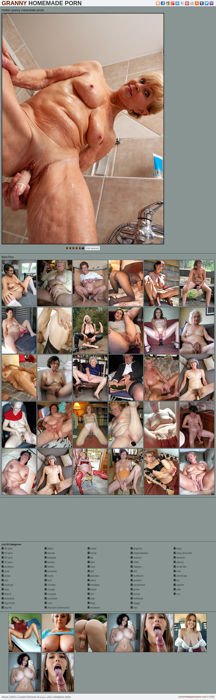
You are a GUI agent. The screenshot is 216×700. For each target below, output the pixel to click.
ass (5, 580)
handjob (93, 585)
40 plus (7, 548)
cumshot (51, 598)
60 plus (7, 557)
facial (92, 553)
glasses (93, 575)
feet (91, 562)
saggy (135, 603)
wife (177, 589)
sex (134, 607)
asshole (7, 585)
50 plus (7, 553)
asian (6, 575)
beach (6, 594)
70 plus (7, 562)
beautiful (8, 598)
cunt (48, 603)
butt (48, 580)
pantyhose (138, 585)
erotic (92, 548)
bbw (5, 589)
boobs (49, 562)
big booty (8, 603)
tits (177, 580)
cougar (50, 589)
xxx (177, 594)
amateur (8, 566)
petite (135, 589)
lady (91, 598)
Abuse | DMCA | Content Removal (19, 696)
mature (136, 557)
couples (50, 594)
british (49, 566)
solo (177, 571)
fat (90, 557)
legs (91, 603)
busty (49, 575)
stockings (180, 575)
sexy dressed (183, 553)
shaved (179, 557)
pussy (135, 594)
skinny (179, 562)
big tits (7, 607)
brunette (51, 571)
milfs (135, 562)
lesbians (94, 607)
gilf (91, 571)
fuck (91, 566)
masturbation (139, 553)
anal (5, 571)
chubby (50, 585)
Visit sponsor (92, 248)
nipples (136, 566)
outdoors (137, 575)
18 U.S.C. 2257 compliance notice (54, 696)
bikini (49, 548)
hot (91, 594)
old (134, 571)
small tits (180, 566)
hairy (92, 580)
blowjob (50, 557)
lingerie (136, 548)
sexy (178, 548)
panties (136, 580)
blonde (50, 553)
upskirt (179, 585)
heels (92, 589)
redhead (137, 598)
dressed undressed (57, 607)
